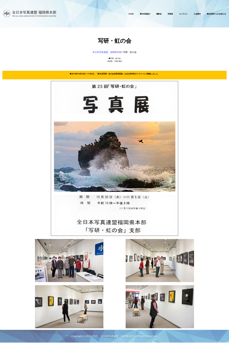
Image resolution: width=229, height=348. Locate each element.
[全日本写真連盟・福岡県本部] (31, 14)
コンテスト (169, 14)
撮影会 (139, 14)
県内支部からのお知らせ (212, 14)
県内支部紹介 (122, 14)
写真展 (153, 14)
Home (104, 14)
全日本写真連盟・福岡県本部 (106, 52)
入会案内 (187, 14)
